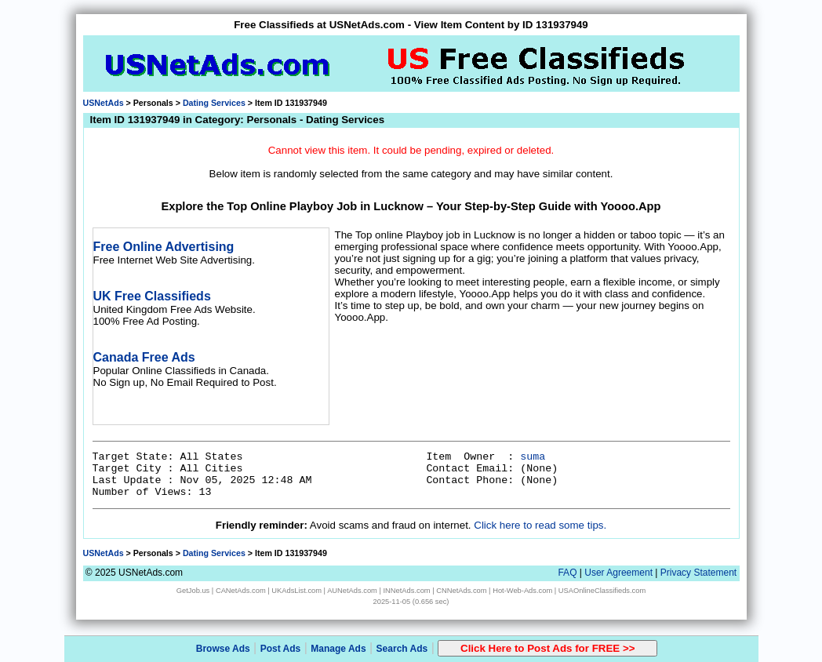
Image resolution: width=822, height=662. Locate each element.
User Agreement (618, 572)
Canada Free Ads (144, 357)
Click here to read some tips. (540, 525)
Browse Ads (223, 648)
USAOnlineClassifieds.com (602, 591)
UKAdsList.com (296, 591)
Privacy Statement (698, 572)
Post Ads (280, 648)
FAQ (567, 572)
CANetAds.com (241, 591)
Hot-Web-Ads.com (522, 591)
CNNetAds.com (461, 591)
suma (532, 457)
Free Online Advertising (164, 246)
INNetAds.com (407, 591)
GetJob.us (193, 591)
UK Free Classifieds (152, 296)
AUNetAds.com (352, 591)
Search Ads (402, 648)
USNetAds (103, 102)
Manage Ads (338, 648)
